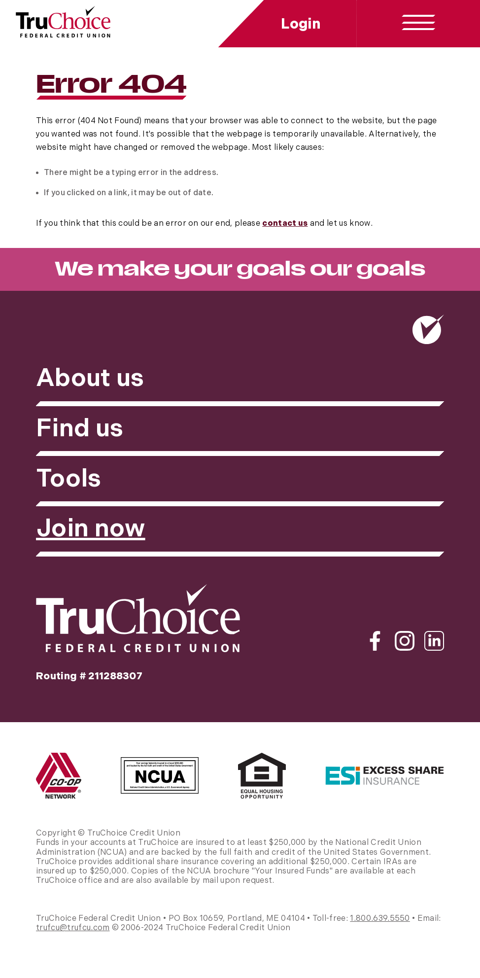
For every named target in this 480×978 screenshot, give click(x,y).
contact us (285, 223)
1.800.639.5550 (380, 918)
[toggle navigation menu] (418, 22)
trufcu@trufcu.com (72, 928)
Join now (90, 529)
